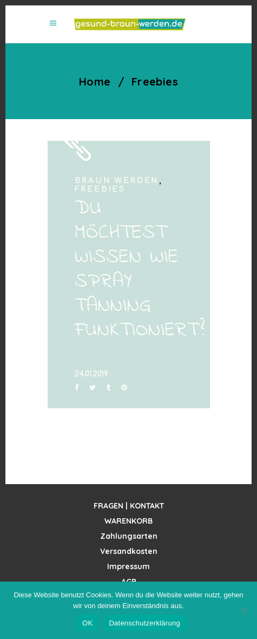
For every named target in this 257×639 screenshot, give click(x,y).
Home (95, 81)
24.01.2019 (91, 374)
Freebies (100, 189)
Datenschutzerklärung (144, 623)
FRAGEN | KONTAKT (129, 506)
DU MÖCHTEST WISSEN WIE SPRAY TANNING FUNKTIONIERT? (140, 269)
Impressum (128, 566)
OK (87, 623)
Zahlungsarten (128, 536)
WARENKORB (128, 521)
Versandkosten (128, 551)
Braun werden (117, 181)
